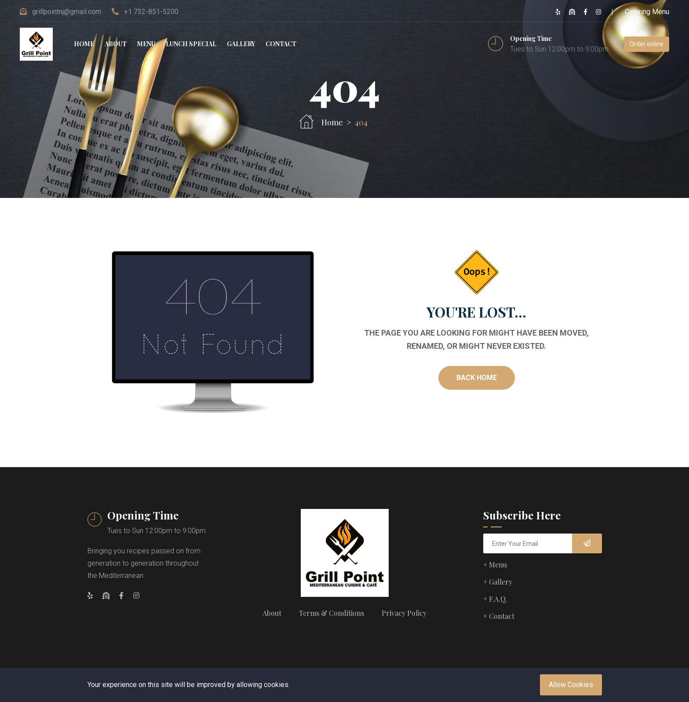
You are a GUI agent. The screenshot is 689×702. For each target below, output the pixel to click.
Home (84, 44)
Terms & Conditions (331, 613)
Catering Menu (647, 11)
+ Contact (498, 616)
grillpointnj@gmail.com (66, 11)
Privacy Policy (404, 613)
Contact (281, 44)
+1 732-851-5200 (151, 11)
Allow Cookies (571, 684)
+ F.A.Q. (495, 598)
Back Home (476, 377)
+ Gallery (497, 581)
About (116, 44)
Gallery (241, 44)
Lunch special (191, 44)
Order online (646, 44)
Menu (146, 44)
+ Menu (495, 564)
